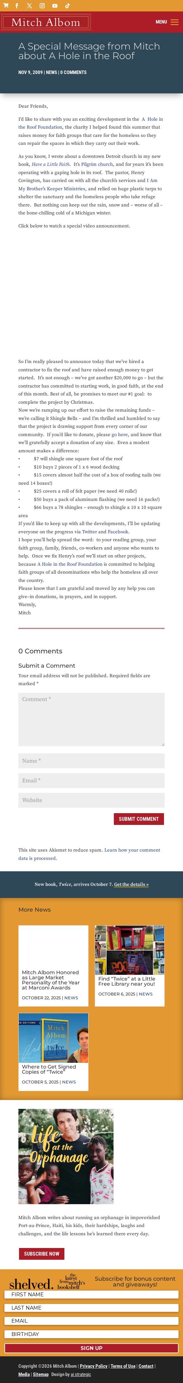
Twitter (89, 532)
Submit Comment (139, 819)
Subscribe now (41, 1254)
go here (120, 435)
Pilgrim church (97, 164)
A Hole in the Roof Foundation (69, 564)
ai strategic (81, 1374)
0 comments (73, 72)
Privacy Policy (94, 1366)
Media (24, 1374)
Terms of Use (123, 1366)
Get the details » (131, 884)
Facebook (118, 532)
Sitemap (41, 1374)
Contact (146, 1366)
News (51, 72)
